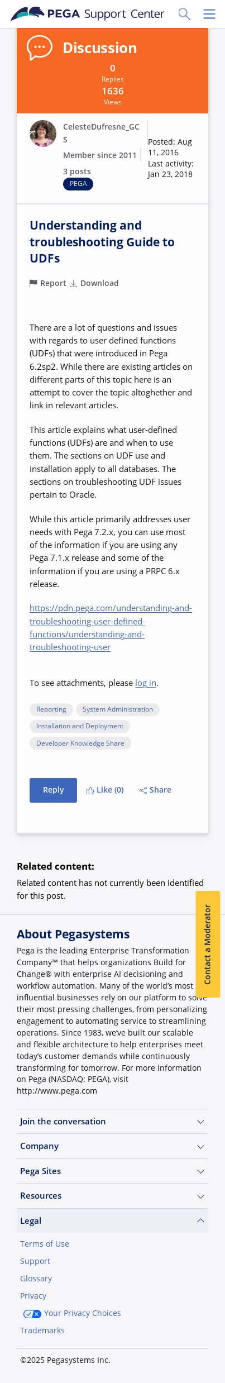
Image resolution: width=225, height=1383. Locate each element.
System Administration (118, 709)
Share (156, 790)
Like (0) (105, 790)
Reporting (51, 709)
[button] (171, 158)
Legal (112, 1220)
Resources (112, 1195)
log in (145, 682)
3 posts (77, 171)
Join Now (47, 1359)
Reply (53, 790)
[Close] (209, 1279)
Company (112, 1145)
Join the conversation (112, 1121)
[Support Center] (87, 14)
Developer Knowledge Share (80, 743)
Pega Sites (112, 1171)
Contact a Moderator (208, 944)
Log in (105, 1359)
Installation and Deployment (79, 726)
